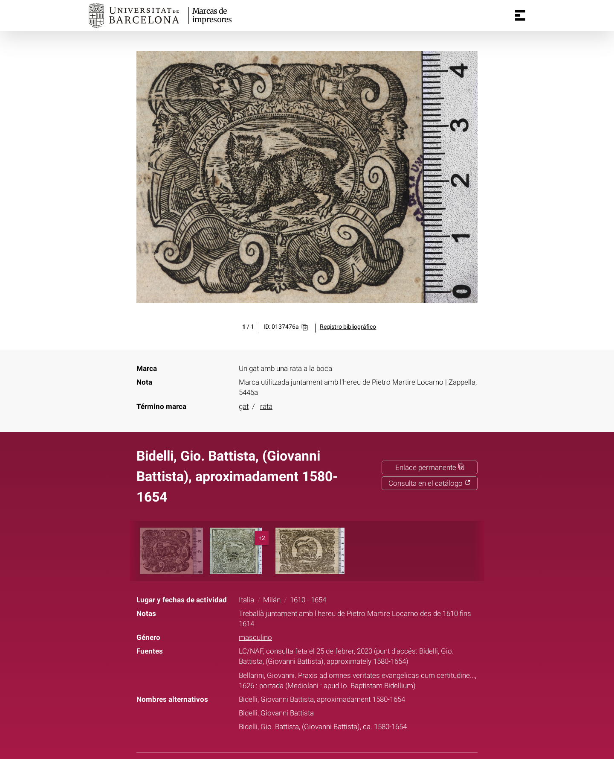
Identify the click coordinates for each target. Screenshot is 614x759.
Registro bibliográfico (348, 326)
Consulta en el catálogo (429, 483)
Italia (246, 600)
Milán (272, 600)
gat (244, 406)
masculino (255, 637)
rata (266, 406)
